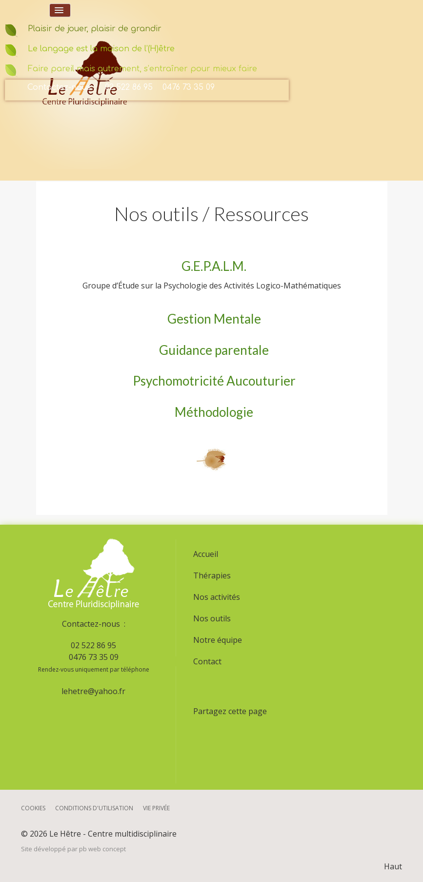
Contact (207, 661)
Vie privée (156, 808)
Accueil (205, 554)
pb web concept (102, 848)
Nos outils (212, 618)
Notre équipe (217, 640)
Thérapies (212, 575)
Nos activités (216, 597)
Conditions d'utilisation (94, 808)
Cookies (33, 808)
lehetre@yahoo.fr (93, 691)
